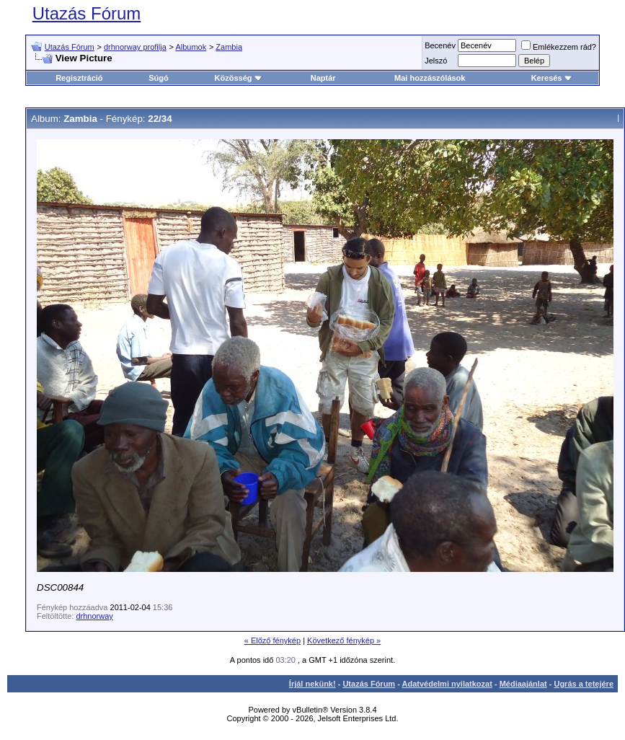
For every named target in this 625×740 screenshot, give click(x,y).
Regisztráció (79, 78)
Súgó (159, 78)
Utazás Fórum (86, 13)
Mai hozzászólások (429, 78)
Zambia (229, 47)
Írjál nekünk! (312, 683)
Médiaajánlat (523, 683)
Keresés (551, 78)
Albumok (190, 47)
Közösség (238, 78)
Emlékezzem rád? (558, 47)
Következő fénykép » (344, 640)
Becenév (440, 45)
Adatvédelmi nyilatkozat (447, 683)
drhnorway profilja (135, 47)
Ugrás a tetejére (583, 683)
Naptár (323, 78)
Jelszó (436, 60)
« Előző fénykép (272, 640)
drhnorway (94, 616)
